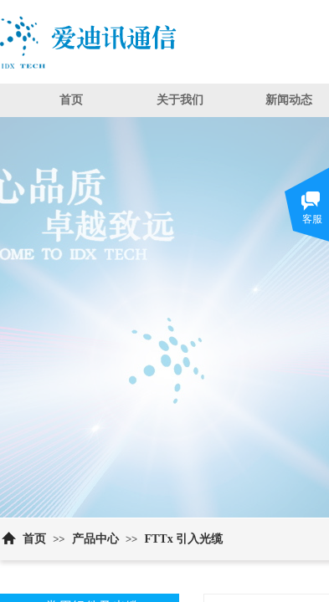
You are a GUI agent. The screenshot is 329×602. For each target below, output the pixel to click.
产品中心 (95, 539)
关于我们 (180, 100)
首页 (71, 100)
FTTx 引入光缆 (183, 539)
